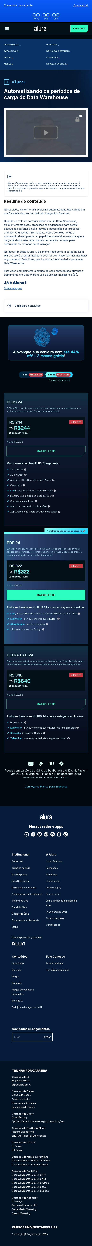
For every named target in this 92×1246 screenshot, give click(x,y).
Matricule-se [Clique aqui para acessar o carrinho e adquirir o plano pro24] (46, 594)
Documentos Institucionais (25, 919)
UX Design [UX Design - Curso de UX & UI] (17, 1149)
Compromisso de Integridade (27, 893)
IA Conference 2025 (56, 911)
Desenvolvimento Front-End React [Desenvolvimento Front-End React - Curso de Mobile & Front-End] (30, 1163)
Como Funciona (54, 860)
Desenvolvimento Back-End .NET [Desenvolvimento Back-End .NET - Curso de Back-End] (29, 1178)
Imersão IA (17, 1000)
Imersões (16, 969)
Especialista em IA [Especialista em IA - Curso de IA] (21, 1083)
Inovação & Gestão (56, 63)
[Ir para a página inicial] (40, 28)
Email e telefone (54, 962)
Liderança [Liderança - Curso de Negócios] (17, 1200)
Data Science (11, 50)
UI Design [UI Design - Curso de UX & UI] (17, 1145)
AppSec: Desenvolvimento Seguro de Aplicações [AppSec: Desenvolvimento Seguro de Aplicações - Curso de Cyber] (38, 1120)
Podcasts (17, 982)
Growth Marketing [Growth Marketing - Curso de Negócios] (21, 1212)
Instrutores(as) (53, 886)
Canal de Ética (19, 906)
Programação (12, 44)
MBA (45, 1233)
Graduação (18, 1233)
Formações (52, 867)
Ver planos (79, 28)
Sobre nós (17, 860)
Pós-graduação (33, 1233)
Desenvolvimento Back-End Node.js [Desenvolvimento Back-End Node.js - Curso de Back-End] (30, 1190)
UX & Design (52, 57)
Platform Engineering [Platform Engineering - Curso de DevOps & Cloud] (23, 1131)
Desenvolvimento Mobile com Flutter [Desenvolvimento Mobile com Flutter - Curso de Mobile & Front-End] (31, 1159)
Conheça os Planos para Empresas (46, 785)
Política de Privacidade (24, 886)
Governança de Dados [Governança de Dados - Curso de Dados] (24, 1102)
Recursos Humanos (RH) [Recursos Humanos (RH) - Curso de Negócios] (24, 1204)
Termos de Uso (20, 899)
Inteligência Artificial (59, 50)
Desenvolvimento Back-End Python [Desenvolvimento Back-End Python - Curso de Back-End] (30, 1182)
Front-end (52, 44)
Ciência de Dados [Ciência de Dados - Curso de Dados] (21, 1094)
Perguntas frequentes (57, 969)
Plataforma (51, 873)
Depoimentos (53, 880)
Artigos (15, 976)
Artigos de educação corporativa (23, 991)
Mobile (8, 63)
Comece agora (13, 287)
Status (15, 926)
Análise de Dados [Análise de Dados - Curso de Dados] (21, 1098)
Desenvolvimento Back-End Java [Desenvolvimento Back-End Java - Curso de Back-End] (29, 1186)
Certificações (53, 924)
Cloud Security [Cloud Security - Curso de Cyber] (19, 1116)
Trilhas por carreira (29, 1070)
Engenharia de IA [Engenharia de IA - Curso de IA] (21, 1079)
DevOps (8, 57)
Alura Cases (18, 962)
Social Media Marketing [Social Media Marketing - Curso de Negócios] (24, 1208)
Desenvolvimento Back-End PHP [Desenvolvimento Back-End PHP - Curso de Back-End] (29, 1174)
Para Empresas (19, 873)
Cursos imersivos (55, 917)
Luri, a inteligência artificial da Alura (61, 902)
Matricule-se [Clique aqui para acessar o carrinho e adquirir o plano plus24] (46, 450)
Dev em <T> (52, 893)
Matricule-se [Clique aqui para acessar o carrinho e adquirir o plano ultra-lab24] (46, 703)
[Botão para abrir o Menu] (7, 28)
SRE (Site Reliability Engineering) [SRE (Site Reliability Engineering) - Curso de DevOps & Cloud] (29, 1135)
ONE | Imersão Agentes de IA (27, 1006)
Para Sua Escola (20, 880)
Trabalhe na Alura (21, 867)
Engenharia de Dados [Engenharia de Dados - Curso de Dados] (23, 1106)
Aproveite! (80, 5)
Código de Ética (20, 913)
